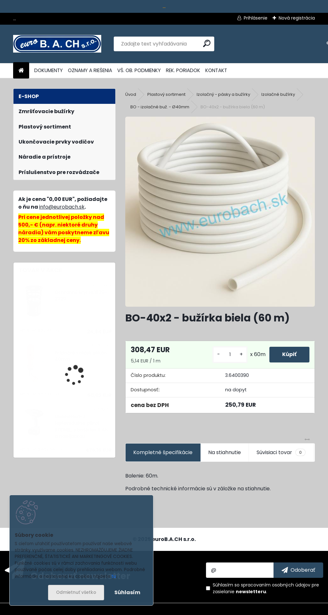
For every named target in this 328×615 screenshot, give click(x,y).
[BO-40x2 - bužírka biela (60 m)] (220, 211)
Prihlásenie (255, 18)
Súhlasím (127, 592)
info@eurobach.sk (62, 207)
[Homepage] (21, 70)
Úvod (130, 94)
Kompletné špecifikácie (163, 452)
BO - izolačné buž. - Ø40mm (159, 107)
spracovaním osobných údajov (275, 585)
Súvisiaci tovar (281, 452)
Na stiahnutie (224, 452)
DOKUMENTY (48, 70)
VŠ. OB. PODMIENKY (139, 70)
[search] (206, 43)
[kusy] (230, 354)
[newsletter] (298, 570)
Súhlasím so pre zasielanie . (266, 588)
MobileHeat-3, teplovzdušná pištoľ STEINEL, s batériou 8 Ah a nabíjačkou (81, 426)
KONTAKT (216, 70)
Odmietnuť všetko (76, 592)
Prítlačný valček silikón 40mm (81, 356)
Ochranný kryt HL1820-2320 (81, 295)
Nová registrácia (297, 18)
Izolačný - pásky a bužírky (223, 94)
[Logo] (57, 44)
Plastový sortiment (166, 94)
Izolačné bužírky (278, 94)
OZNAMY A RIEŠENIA (90, 70)
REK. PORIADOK (183, 70)
